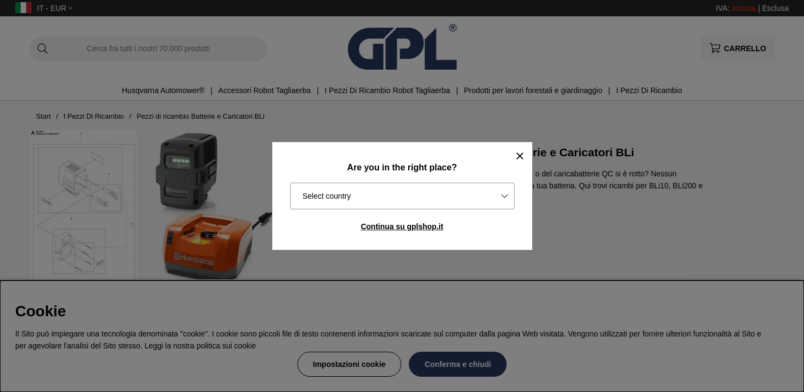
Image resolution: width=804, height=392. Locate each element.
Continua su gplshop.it (402, 226)
